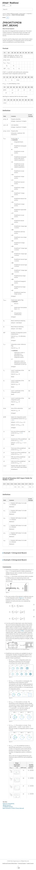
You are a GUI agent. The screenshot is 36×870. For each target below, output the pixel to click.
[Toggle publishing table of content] (7, 18)
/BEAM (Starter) (7, 805)
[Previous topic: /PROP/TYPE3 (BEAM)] (3, 18)
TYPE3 (22, 631)
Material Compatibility (8, 804)
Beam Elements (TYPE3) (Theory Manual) (13, 808)
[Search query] (17, 9)
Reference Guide (12, 13)
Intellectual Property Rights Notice (9, 863)
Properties (29, 13)
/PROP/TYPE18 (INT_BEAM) (18, 15)
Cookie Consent (30, 863)
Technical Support (22, 863)
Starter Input (22, 13)
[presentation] (4, 102)
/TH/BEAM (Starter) (8, 807)
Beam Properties (6, 15)
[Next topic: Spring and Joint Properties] (5, 18)
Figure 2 (21, 598)
